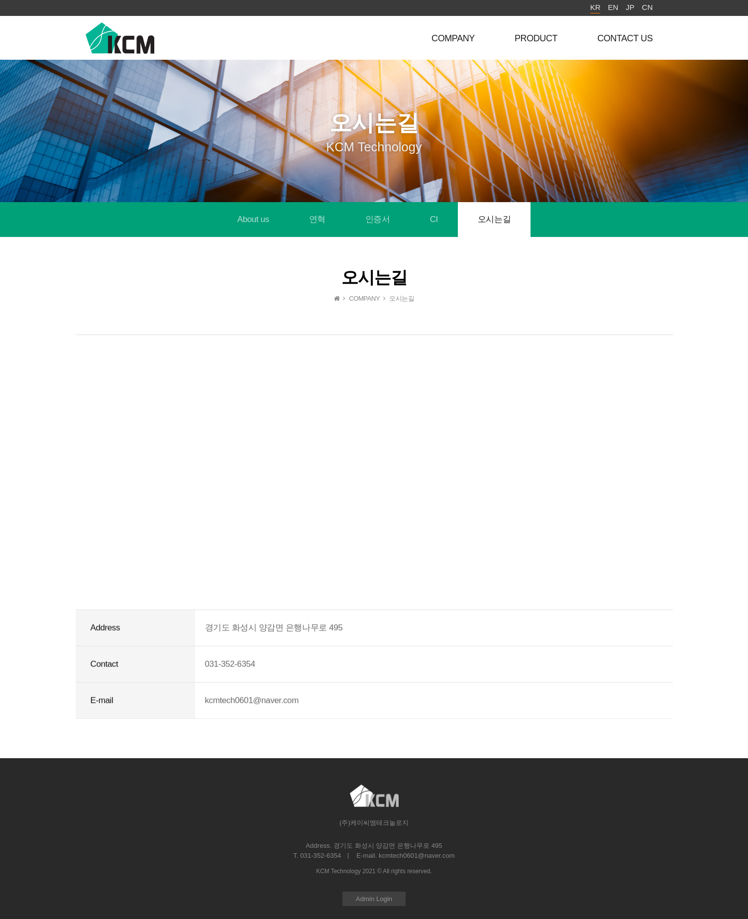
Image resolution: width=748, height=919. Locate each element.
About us (253, 219)
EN (613, 7)
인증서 (377, 219)
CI (434, 219)
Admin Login (374, 899)
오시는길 (494, 219)
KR (595, 7)
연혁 (317, 219)
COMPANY (453, 38)
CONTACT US (624, 38)
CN (647, 7)
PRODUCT (536, 38)
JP (630, 7)
